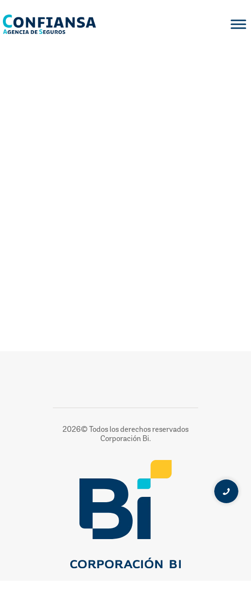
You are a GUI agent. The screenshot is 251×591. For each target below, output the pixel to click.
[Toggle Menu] (238, 24)
